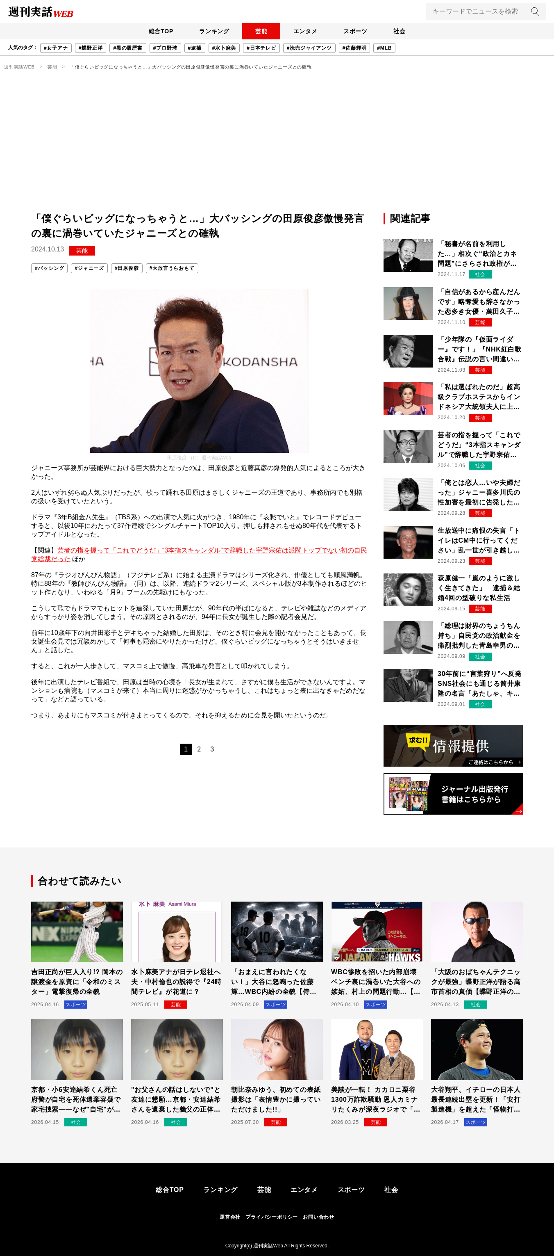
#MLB (384, 48)
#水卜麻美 (224, 48)
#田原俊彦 (127, 268)
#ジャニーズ (89, 268)
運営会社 (230, 1217)
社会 (400, 31)
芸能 (261, 31)
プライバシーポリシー (271, 1217)
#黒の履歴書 (127, 48)
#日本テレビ (261, 48)
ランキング (213, 31)
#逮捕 (195, 48)
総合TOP (160, 31)
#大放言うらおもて (172, 268)
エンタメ (305, 31)
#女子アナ (56, 48)
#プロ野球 (165, 48)
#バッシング (49, 268)
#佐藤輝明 (355, 48)
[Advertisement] (277, 149)
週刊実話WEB (19, 66)
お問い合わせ (318, 1217)
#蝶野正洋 (91, 48)
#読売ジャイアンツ (309, 48)
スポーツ (356, 31)
